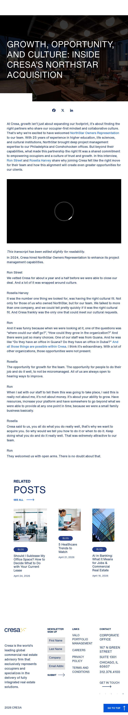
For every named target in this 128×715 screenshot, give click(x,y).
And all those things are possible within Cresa (62, 344)
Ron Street (15, 160)
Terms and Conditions (81, 670)
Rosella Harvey (40, 160)
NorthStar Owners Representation (94, 133)
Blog (21, 549)
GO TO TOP (114, 708)
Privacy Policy (78, 659)
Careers (79, 650)
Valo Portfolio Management (82, 639)
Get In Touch (110, 684)
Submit (51, 675)
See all (19, 499)
